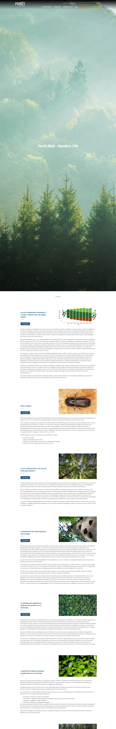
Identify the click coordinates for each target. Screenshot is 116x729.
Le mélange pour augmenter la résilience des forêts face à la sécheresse (31, 605)
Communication (68, 7)
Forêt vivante (47, 7)
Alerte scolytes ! (26, 406)
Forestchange (84, 7)
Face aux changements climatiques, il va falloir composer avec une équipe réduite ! (33, 315)
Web (76, 7)
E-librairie (96, 7)
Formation (57, 7)
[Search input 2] (83, 3)
